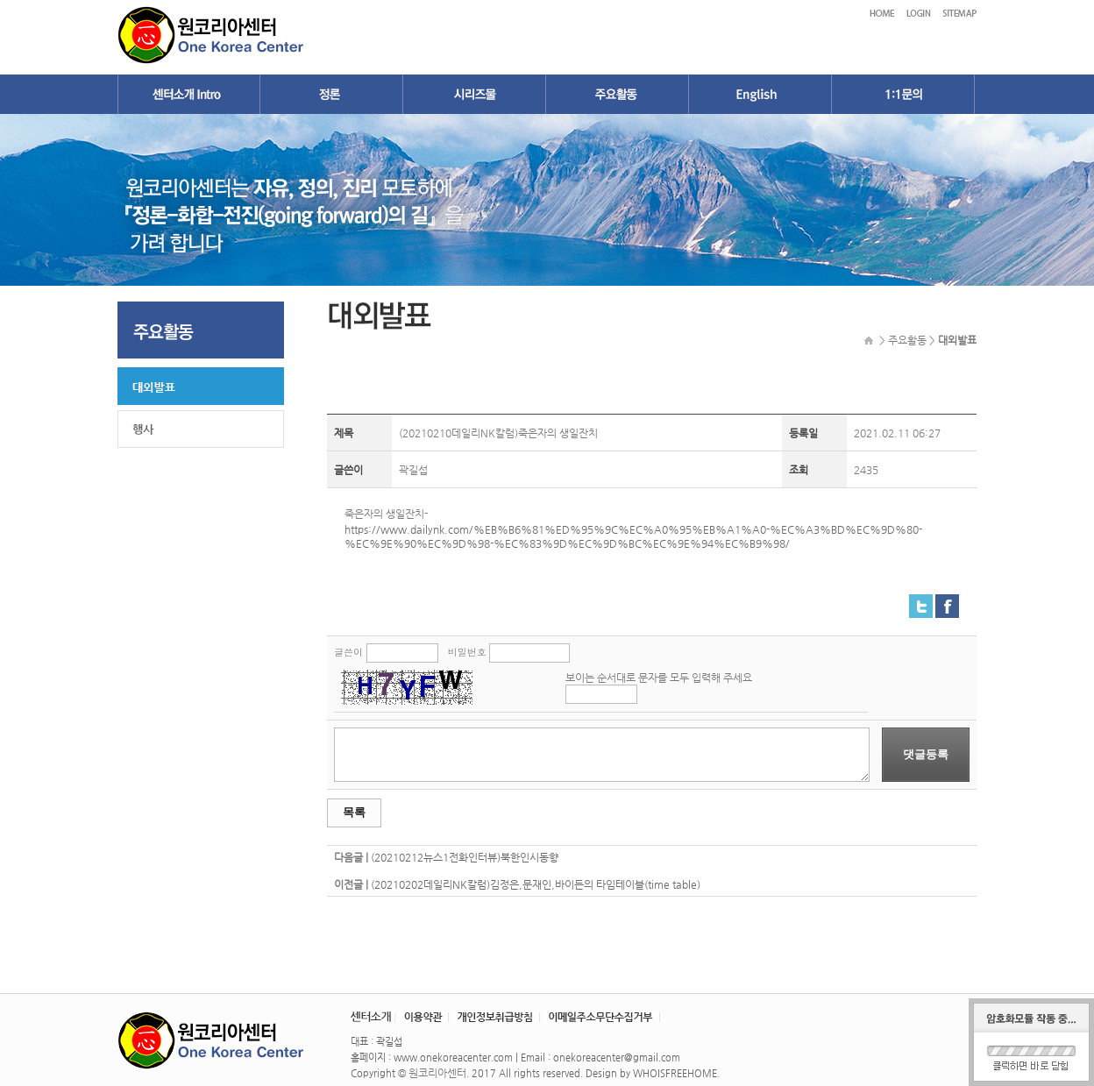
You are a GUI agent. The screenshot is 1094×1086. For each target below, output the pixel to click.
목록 (354, 812)
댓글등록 (925, 754)
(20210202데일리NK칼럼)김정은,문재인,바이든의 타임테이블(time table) (535, 884)
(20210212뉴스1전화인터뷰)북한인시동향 (464, 857)
